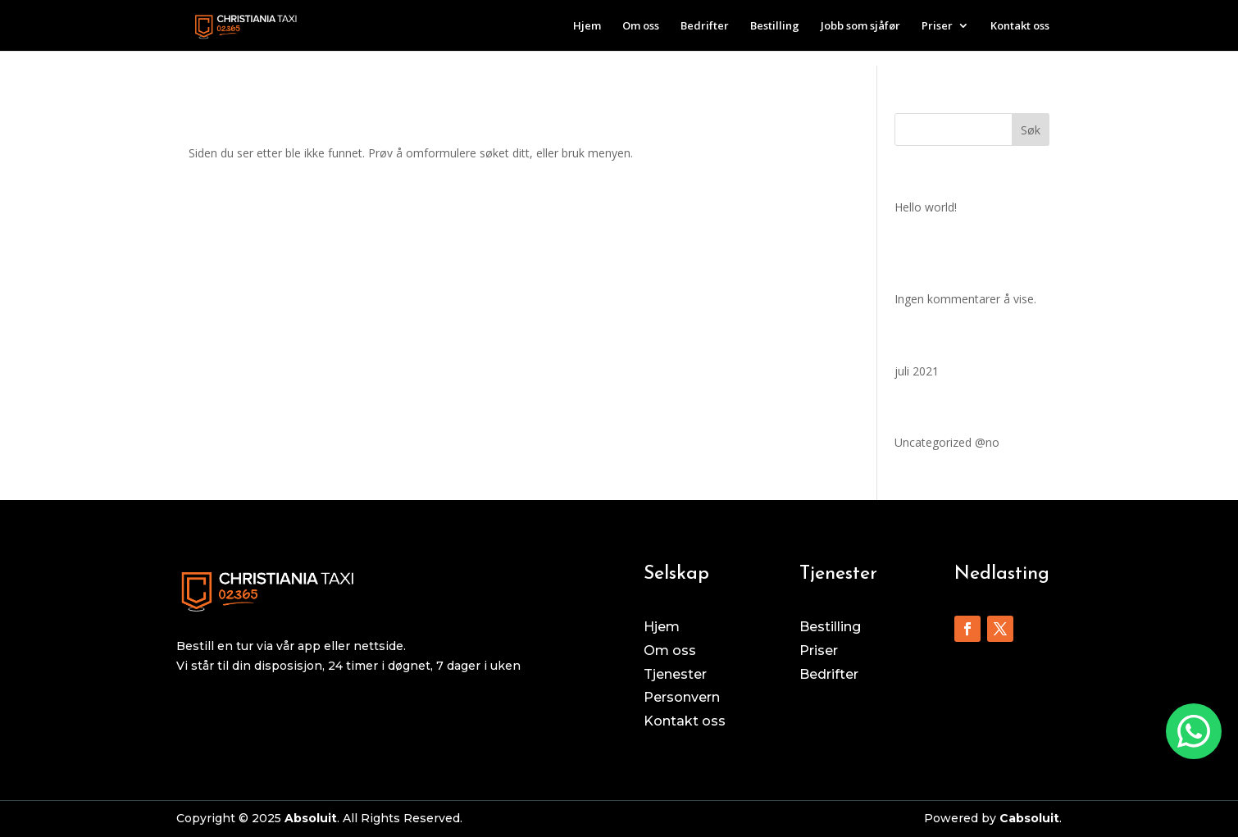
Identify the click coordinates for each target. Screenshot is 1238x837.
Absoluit (310, 818)
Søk (1030, 130)
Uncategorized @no (946, 442)
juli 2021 (916, 371)
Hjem (587, 26)
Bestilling (774, 26)
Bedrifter (704, 26)
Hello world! (925, 207)
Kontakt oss (1019, 26)
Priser (937, 26)
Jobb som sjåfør (860, 26)
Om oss (640, 26)
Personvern (682, 697)
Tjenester (675, 674)
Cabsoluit (1029, 818)
